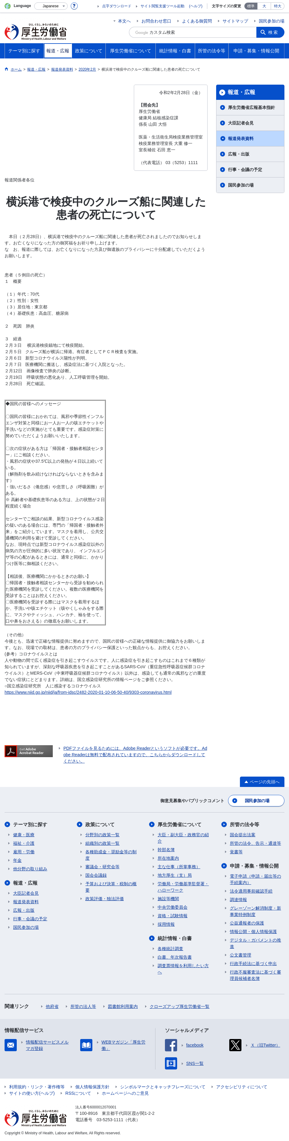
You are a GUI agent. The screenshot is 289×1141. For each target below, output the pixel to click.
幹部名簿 (166, 849)
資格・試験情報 (172, 915)
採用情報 (166, 924)
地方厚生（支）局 (175, 875)
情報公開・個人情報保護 (253, 931)
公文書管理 (240, 955)
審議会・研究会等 (102, 866)
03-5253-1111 (110, 1119)
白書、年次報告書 (175, 957)
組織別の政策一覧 (102, 843)
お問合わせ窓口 (156, 21)
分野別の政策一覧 (102, 834)
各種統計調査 (170, 948)
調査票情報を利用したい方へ (183, 968)
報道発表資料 (241, 138)
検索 (273, 32)
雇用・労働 (23, 851)
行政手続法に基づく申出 (253, 963)
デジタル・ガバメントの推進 (255, 943)
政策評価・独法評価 (104, 898)
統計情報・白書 (175, 938)
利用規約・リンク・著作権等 (37, 1086)
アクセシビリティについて (241, 1086)
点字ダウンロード (116, 6)
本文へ (124, 21)
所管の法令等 (244, 824)
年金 (17, 860)
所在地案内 (168, 858)
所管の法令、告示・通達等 (255, 843)
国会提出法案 (242, 834)
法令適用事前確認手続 (251, 891)
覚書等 (236, 851)
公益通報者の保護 (247, 923)
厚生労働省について (180, 824)
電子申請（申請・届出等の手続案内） (255, 879)
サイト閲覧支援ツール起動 (162, 6)
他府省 (52, 1006)
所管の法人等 (83, 1006)
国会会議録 (96, 875)
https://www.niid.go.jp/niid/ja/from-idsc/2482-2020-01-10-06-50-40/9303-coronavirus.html (88, 692)
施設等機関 (168, 898)
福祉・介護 (23, 843)
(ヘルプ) (195, 6)
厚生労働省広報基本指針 (251, 107)
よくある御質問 (197, 21)
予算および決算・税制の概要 (111, 887)
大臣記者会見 (241, 123)
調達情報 (238, 899)
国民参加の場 (271, 21)
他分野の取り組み (30, 868)
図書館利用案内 (123, 1006)
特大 (277, 6)
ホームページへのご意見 (125, 1093)
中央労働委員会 (172, 907)
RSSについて (78, 1093)
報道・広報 (241, 92)
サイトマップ (235, 21)
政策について (100, 824)
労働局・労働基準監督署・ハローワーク (183, 887)
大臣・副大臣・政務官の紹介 (183, 838)
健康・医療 (23, 834)
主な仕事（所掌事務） (179, 866)
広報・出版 (238, 154)
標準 (251, 6)
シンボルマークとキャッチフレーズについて (162, 1086)
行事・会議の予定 (245, 169)
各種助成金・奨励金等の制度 (111, 855)
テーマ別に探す (30, 824)
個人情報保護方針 (92, 1086)
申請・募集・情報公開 (254, 866)
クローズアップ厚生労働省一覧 (179, 1006)
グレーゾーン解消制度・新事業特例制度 (255, 911)
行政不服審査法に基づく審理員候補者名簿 (255, 975)
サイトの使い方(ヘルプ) (32, 1093)
